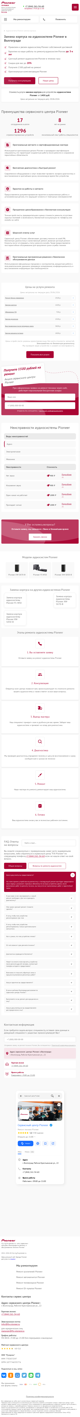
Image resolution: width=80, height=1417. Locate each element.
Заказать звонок (40, 537)
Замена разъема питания (14, 333)
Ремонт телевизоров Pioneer (30, 1282)
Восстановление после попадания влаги (19, 326)
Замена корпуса (11, 305)
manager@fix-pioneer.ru (12, 1331)
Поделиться (3, 1375)
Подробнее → (66, 476)
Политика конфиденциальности (40, 1396)
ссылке (12, 1259)
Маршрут (25, 1143)
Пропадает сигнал (14, 505)
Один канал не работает (16, 495)
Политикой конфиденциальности (64, 1045)
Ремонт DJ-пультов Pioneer (29, 1288)
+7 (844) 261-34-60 (34, 6)
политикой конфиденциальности (51, 411)
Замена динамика (11, 319)
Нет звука (10, 475)
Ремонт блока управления (14, 298)
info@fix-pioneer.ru (10, 1324)
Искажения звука (13, 485)
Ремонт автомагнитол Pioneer (30, 1277)
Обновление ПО (11, 312)
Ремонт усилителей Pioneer (29, 1271)
